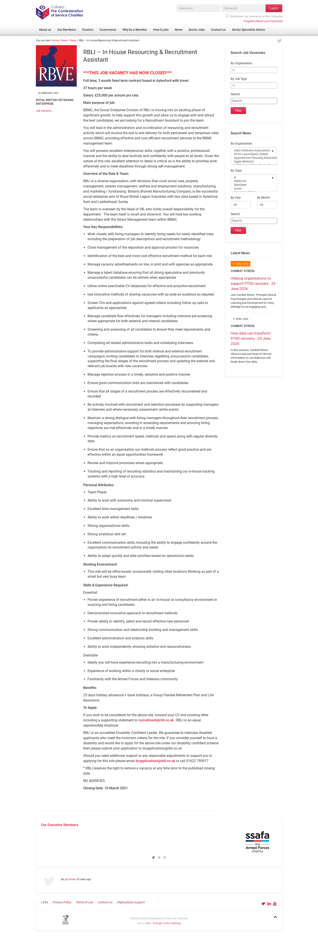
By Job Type (239, 79)
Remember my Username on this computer (254, 16)
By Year (236, 197)
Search (235, 94)
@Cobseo (70, 879)
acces (250, 188)
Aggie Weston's (250, 161)
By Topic (236, 170)
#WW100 (250, 181)
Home (55, 40)
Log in (274, 8)
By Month (263, 197)
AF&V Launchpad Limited (250, 154)
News (64, 40)
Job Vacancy (44, 110)
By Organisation (241, 63)
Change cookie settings (167, 923)
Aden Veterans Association (250, 150)
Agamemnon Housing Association (250, 158)
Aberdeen (250, 185)
